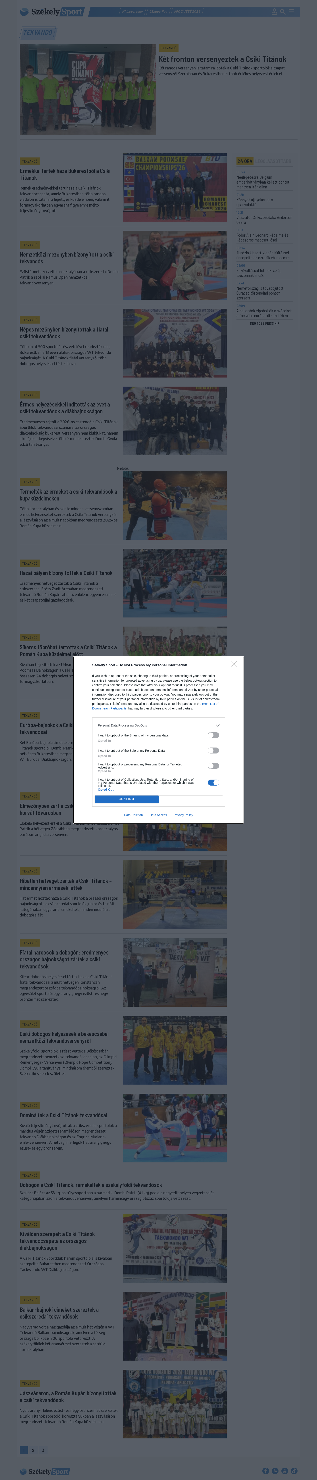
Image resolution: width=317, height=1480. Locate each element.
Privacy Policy (183, 815)
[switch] (213, 735)
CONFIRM (126, 799)
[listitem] (158, 725)
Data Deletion (133, 815)
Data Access (158, 815)
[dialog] (158, 740)
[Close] (235, 665)
